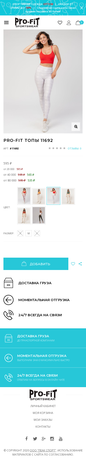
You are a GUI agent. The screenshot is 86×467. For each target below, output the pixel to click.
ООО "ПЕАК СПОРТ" (43, 450)
